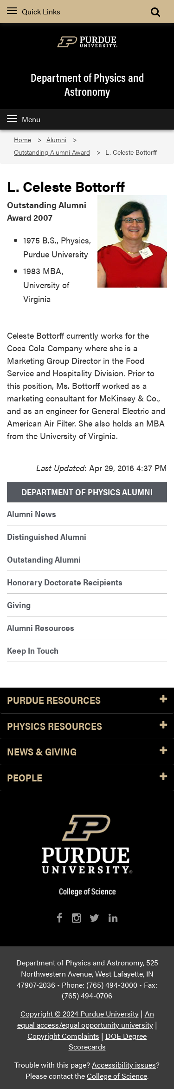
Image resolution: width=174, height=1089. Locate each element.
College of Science (117, 1075)
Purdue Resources (87, 700)
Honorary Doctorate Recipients (64, 582)
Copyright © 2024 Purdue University (79, 1013)
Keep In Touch (32, 650)
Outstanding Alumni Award (52, 152)
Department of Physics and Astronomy (87, 84)
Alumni (56, 139)
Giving (19, 604)
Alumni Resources (40, 627)
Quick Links (33, 11)
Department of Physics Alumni (87, 492)
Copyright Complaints (63, 1035)
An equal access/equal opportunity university (85, 1019)
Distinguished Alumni (46, 536)
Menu (23, 119)
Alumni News (31, 513)
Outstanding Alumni (44, 559)
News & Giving (87, 752)
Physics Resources (87, 726)
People (87, 778)
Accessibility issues (124, 1064)
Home (22, 139)
